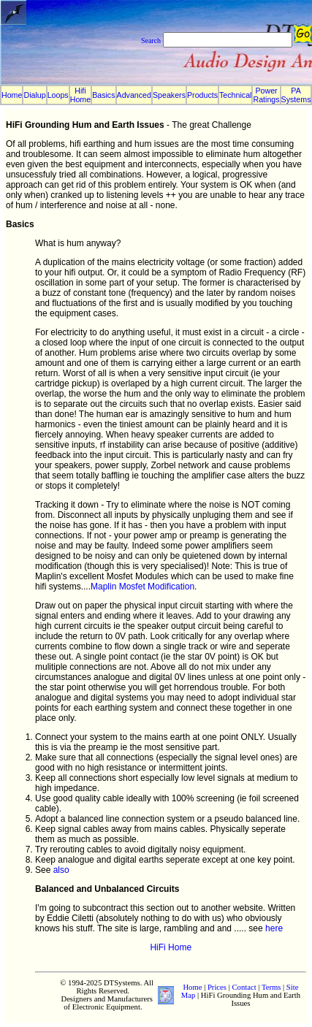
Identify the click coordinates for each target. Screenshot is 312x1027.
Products (202, 95)
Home (11, 95)
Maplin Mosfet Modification (142, 586)
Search (151, 41)
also (61, 870)
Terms (271, 987)
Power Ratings (266, 95)
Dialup (34, 95)
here (274, 928)
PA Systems (296, 95)
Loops (58, 95)
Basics (103, 95)
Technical (235, 95)
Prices (217, 987)
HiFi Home (170, 947)
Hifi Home (80, 95)
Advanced (134, 95)
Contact (244, 987)
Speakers (169, 95)
